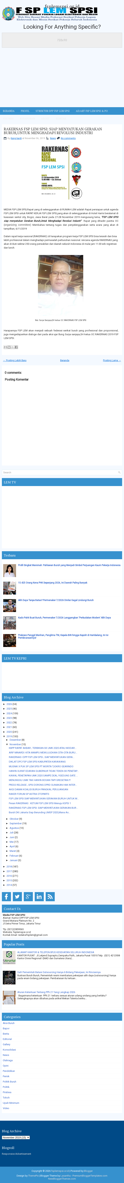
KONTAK (61, 118)
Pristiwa (7, 1092)
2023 (9, 718)
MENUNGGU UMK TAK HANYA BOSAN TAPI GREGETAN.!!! (40, 780)
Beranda (64, 360)
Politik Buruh (9, 1081)
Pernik (6, 1076)
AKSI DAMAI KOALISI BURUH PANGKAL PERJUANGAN (38, 789)
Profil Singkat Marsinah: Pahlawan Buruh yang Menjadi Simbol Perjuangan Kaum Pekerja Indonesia (69, 565)
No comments (68, 138)
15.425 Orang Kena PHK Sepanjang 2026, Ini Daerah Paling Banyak (52, 582)
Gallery (6, 1044)
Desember (15, 739)
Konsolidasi (9, 1049)
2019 (9, 736)
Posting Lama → (112, 360)
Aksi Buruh (9, 1023)
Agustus (14, 828)
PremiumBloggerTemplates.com (89, 1175)
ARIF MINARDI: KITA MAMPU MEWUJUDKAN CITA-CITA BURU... (43, 752)
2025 (9, 708)
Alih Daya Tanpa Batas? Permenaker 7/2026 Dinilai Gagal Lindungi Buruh (56, 600)
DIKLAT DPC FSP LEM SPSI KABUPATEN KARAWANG (37, 761)
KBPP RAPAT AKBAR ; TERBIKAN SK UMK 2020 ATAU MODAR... (42, 748)
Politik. (6, 1087)
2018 (9, 866)
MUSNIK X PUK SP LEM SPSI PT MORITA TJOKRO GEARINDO (41, 766)
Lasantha (66, 1175)
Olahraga (8, 1060)
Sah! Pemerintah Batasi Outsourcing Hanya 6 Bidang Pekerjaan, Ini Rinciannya (59, 972)
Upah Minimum (11, 1102)
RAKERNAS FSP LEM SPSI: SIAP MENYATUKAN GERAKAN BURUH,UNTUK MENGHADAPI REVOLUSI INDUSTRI (53, 131)
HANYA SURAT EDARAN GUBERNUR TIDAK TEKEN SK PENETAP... (44, 771)
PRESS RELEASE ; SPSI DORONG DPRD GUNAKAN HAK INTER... (43, 784)
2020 (9, 731)
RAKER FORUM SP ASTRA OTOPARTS (29, 794)
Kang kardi (16, 138)
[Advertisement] (62, 78)
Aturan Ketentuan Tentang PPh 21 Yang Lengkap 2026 (46, 992)
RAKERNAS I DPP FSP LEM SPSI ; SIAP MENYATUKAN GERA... (41, 757)
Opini (5, 1065)
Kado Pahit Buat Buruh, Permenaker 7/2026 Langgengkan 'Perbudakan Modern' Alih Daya (64, 617)
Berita (6, 1033)
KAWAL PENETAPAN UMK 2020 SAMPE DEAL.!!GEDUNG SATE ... (43, 775)
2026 (9, 704)
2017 (9, 871)
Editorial (7, 1039)
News (53, 138)
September (16, 823)
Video (6, 1108)
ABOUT (45, 118)
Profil (25, 111)
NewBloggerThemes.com (62, 1178)
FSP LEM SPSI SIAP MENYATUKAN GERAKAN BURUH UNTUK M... (44, 798)
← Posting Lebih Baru (14, 360)
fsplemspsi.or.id (62, 6)
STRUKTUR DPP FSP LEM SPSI (53, 111)
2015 (9, 880)
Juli (11, 832)
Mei (12, 841)
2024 (9, 713)
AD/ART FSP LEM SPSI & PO (92, 111)
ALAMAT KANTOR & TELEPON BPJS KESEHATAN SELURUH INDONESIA (55, 952)
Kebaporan (27, 118)
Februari (14, 855)
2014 (9, 885)
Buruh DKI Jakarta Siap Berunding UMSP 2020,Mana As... (39, 812)
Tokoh (6, 1097)
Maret (13, 851)
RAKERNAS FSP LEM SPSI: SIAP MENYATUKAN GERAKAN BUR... (43, 807)
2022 (9, 722)
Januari (14, 860)
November (15, 744)
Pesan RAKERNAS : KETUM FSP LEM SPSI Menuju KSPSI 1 (40, 803)
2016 (9, 875)
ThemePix (33, 1175)
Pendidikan (9, 1071)
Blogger (88, 1171)
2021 (9, 727)
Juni (12, 837)
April (12, 846)
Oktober (14, 818)
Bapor (6, 1028)
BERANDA (9, 111)
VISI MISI (8, 118)
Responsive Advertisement (16, 1153)
